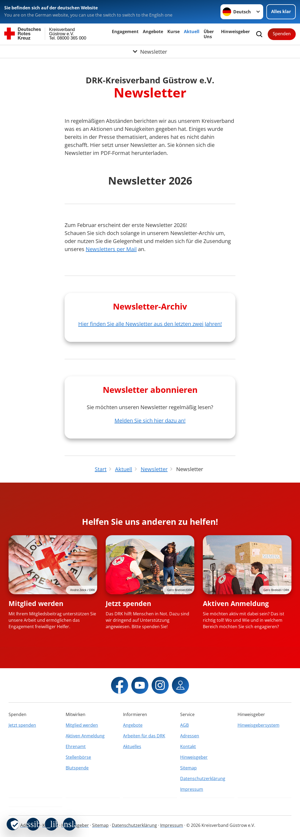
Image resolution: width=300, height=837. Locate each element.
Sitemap (188, 768)
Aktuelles (132, 746)
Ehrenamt (76, 746)
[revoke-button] (12, 824)
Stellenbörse (78, 757)
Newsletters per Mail (111, 249)
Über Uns (209, 34)
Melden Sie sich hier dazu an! (150, 420)
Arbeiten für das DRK (144, 736)
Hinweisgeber (235, 31)
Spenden (282, 34)
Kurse (173, 31)
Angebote (153, 31)
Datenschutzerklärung (202, 778)
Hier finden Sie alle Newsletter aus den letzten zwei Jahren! (150, 323)
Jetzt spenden (128, 603)
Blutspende (77, 768)
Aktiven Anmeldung (236, 603)
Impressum (191, 789)
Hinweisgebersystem (258, 725)
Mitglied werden (36, 603)
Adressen (189, 736)
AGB (184, 725)
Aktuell (191, 31)
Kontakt (188, 746)
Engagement (125, 31)
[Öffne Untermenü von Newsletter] (150, 51)
